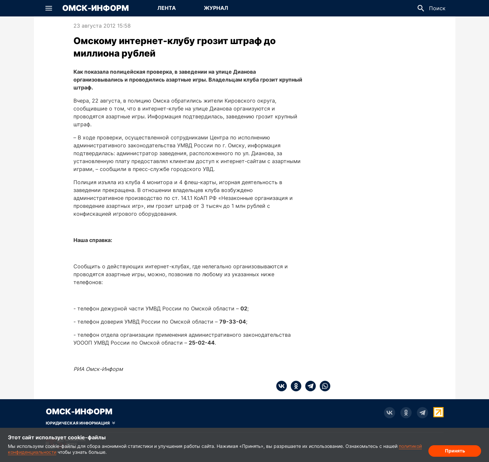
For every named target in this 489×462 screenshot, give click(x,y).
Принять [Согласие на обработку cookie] (455, 450)
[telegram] (308, 386)
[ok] (294, 386)
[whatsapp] (323, 386)
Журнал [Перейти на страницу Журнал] (216, 8)
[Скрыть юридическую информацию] (80, 423)
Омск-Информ (95, 8)
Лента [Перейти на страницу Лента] (166, 8)
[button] (49, 8)
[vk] (281, 386)
